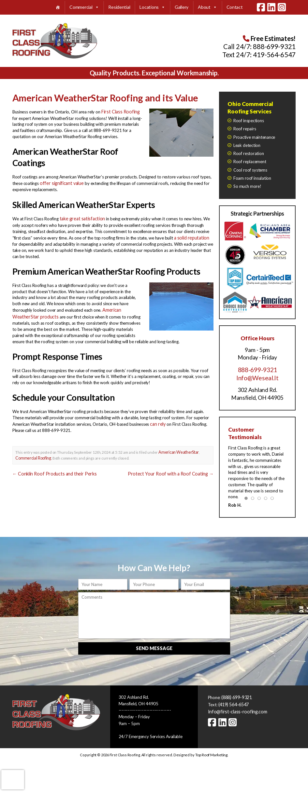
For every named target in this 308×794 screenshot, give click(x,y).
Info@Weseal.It (257, 376)
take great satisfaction (80, 216)
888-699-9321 (274, 46)
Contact (235, 7)
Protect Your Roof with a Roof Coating (176, 467)
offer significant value (59, 181)
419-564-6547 (274, 55)
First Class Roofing (118, 110)
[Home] (58, 7)
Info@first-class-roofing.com (234, 707)
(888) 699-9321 (236, 694)
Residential (119, 7)
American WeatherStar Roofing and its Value (95, 97)
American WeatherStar (177, 446)
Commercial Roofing (31, 451)
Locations (152, 7)
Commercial (84, 7)
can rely (157, 418)
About (207, 7)
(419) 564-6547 (233, 701)
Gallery (181, 7)
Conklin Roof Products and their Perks (50, 467)
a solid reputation (190, 234)
